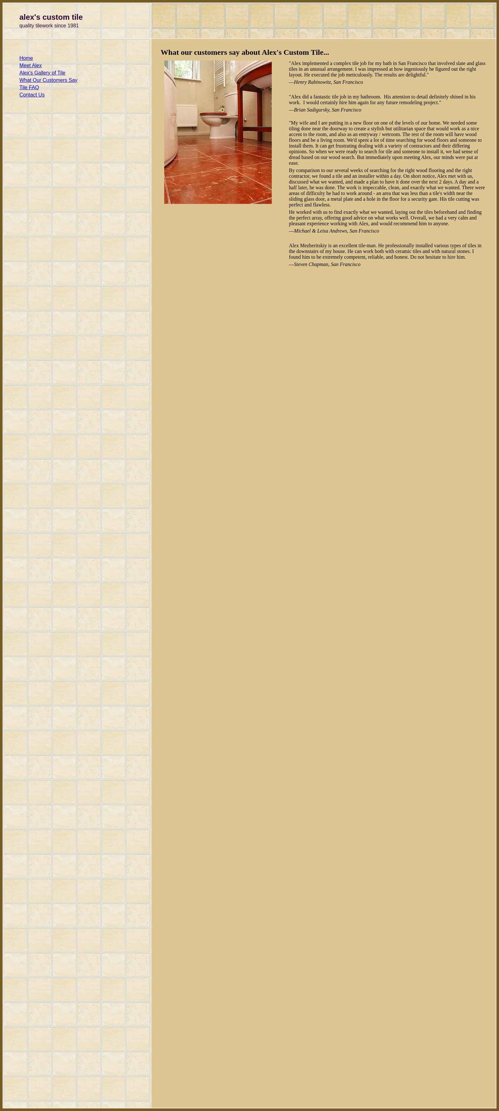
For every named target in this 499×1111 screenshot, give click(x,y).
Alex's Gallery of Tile (42, 73)
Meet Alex (30, 65)
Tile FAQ (29, 87)
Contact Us (32, 94)
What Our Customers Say (48, 80)
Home (26, 58)
